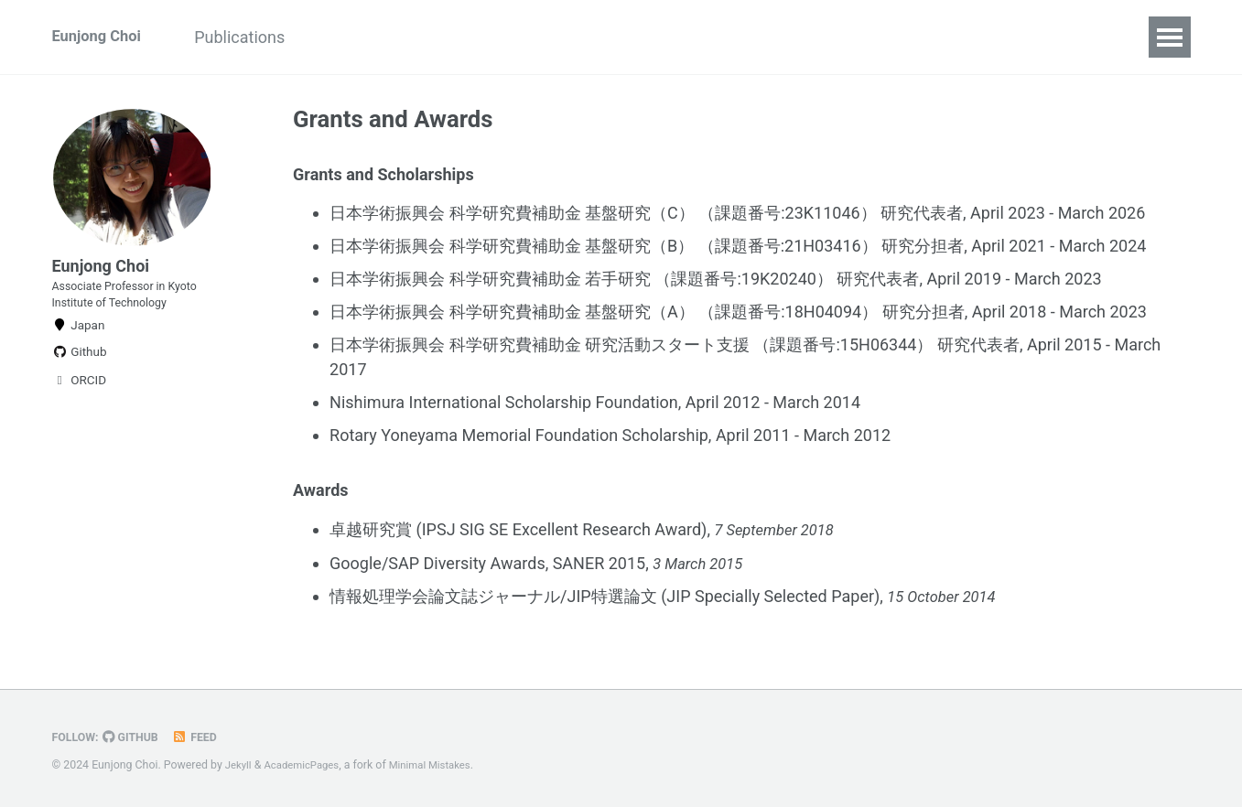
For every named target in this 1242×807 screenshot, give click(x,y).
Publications (260, 37)
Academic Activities (411, 37)
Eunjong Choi (101, 37)
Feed (204, 737)
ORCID (79, 405)
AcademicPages (307, 765)
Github (79, 377)
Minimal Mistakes (442, 765)
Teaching (550, 37)
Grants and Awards (686, 37)
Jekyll (239, 765)
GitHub (137, 737)
